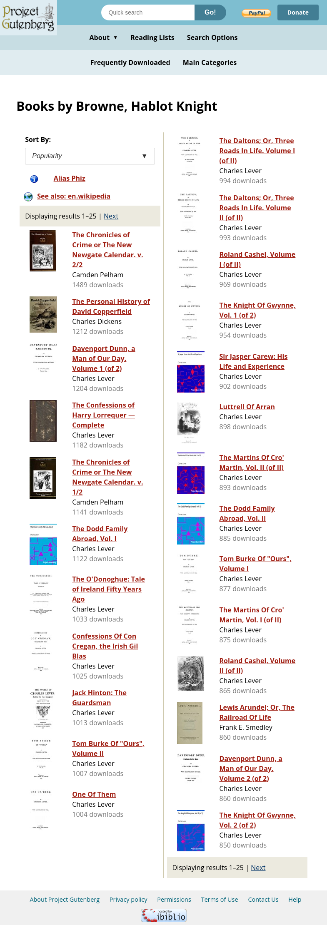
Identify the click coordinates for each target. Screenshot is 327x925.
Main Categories (210, 62)
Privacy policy (128, 899)
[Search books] (148, 12)
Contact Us (263, 899)
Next (111, 216)
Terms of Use (219, 899)
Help (294, 899)
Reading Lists (152, 37)
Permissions (174, 899)
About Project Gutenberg (65, 899)
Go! (210, 12)
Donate (298, 12)
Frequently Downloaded (130, 62)
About (103, 37)
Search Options (212, 37)
